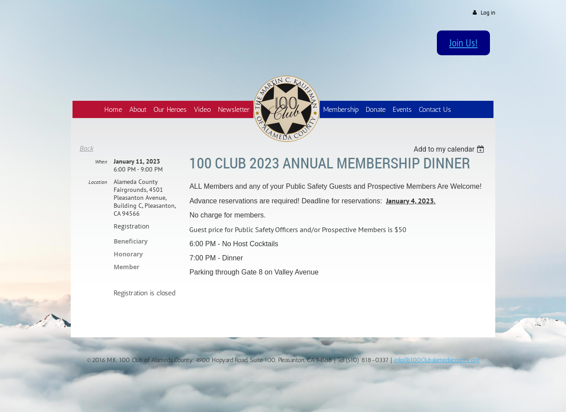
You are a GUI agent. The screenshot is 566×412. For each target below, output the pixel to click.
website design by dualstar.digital (283, 377)
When (101, 161)
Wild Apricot (421, 394)
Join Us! (463, 42)
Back (86, 148)
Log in (488, 12)
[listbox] (449, 149)
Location (97, 182)
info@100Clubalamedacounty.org (437, 360)
